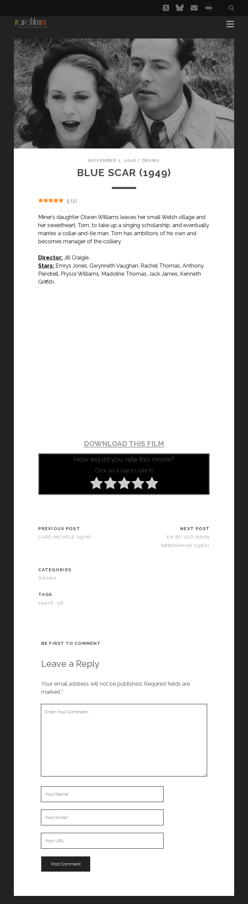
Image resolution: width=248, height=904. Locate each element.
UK (60, 602)
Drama (150, 160)
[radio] (96, 484)
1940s (45, 602)
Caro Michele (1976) (65, 537)
